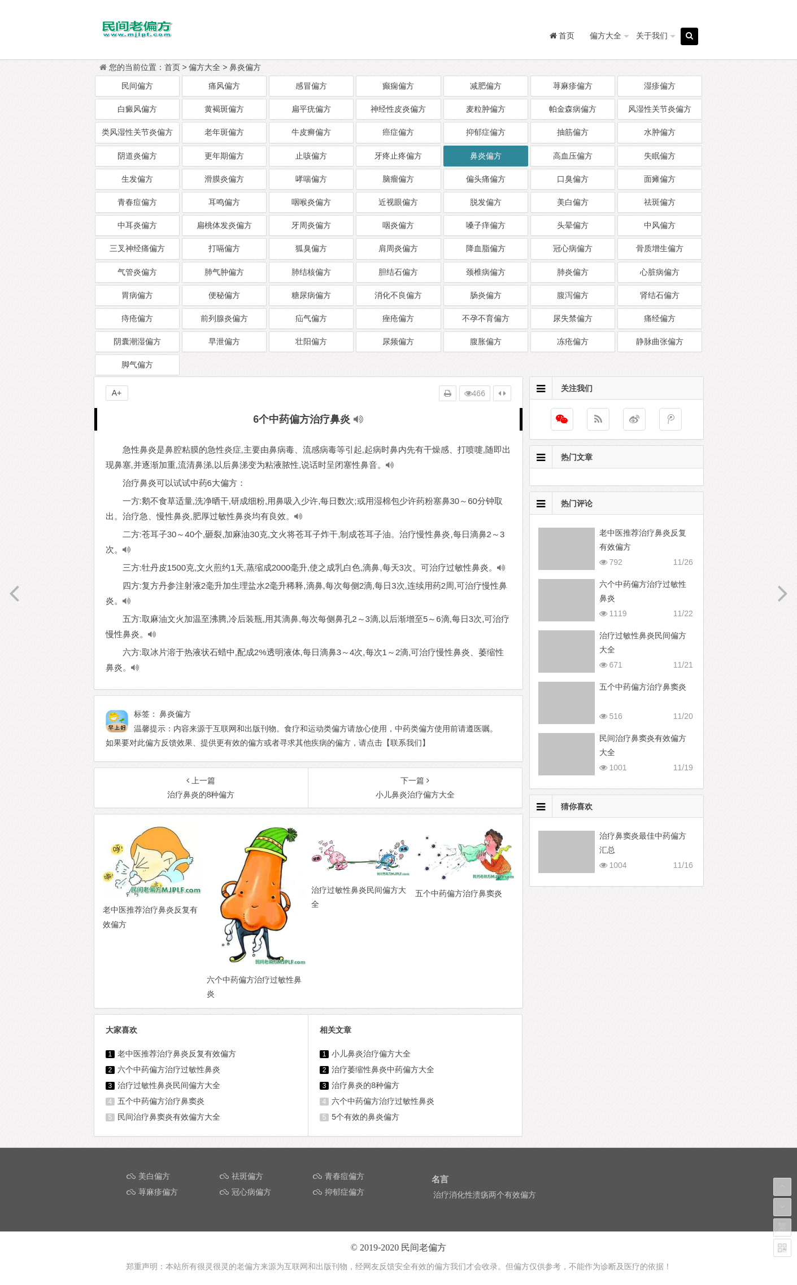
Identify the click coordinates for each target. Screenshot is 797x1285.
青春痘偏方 (137, 202)
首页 (172, 67)
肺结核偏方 (311, 272)
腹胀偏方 (486, 341)
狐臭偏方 (311, 248)
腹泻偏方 (573, 295)
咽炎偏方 (398, 225)
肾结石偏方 (660, 295)
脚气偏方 (137, 364)
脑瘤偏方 (398, 178)
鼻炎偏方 (245, 67)
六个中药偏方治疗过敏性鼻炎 (168, 1069)
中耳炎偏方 (137, 225)
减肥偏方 (486, 85)
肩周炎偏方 (398, 248)
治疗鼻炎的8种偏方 (365, 1085)
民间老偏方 (423, 1247)
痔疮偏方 (137, 318)
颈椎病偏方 (486, 272)
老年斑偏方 (224, 132)
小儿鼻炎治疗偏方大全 (371, 1053)
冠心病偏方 (573, 248)
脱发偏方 (486, 202)
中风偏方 (660, 225)
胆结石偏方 (398, 272)
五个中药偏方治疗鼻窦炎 (160, 1101)
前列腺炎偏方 (224, 318)
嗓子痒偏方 (486, 225)
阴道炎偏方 (137, 155)
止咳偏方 (311, 155)
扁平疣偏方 (311, 108)
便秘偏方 (224, 295)
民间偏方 (137, 85)
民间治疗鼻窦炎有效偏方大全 (168, 1116)
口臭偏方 (573, 178)
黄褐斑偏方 (224, 108)
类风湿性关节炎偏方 (137, 132)
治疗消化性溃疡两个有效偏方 (484, 1194)
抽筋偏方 (573, 132)
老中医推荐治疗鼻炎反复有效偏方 (176, 1053)
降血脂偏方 (486, 248)
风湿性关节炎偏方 (659, 108)
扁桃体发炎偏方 (224, 225)
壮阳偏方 (311, 341)
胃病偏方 (137, 295)
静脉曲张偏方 (659, 341)
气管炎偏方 (137, 272)
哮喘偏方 (311, 178)
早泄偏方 (224, 341)
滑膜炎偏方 (224, 178)
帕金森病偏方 (572, 108)
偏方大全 (605, 35)
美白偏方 (573, 202)
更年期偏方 (224, 155)
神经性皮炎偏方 (398, 108)
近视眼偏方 (398, 202)
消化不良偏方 (398, 295)
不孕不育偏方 (485, 318)
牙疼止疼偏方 (398, 155)
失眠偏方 (660, 155)
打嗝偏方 (224, 248)
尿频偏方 (398, 341)
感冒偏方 (311, 85)
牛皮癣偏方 (311, 132)
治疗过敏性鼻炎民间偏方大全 (168, 1085)
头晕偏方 (573, 225)
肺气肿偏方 (224, 272)
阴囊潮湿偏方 (137, 341)
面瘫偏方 (660, 178)
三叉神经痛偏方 (137, 248)
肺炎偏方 (573, 272)
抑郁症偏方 (486, 132)
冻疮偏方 (573, 341)
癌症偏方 (398, 132)
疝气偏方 (311, 318)
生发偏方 (137, 178)
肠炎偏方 (486, 295)
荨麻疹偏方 (573, 85)
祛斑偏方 (660, 202)
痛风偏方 (224, 85)
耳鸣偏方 (224, 202)
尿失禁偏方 (573, 318)
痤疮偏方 (398, 318)
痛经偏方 (660, 318)
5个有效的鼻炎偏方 (365, 1116)
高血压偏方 (573, 155)
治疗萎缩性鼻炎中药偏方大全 (383, 1069)
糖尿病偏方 (311, 295)
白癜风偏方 (137, 108)
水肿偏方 (660, 132)
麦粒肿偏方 (486, 108)
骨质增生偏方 (659, 248)
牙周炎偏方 (311, 225)
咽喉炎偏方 (311, 202)
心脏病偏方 (660, 272)
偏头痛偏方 (486, 178)
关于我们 (652, 35)
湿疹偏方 (660, 85)
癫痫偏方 (398, 85)
